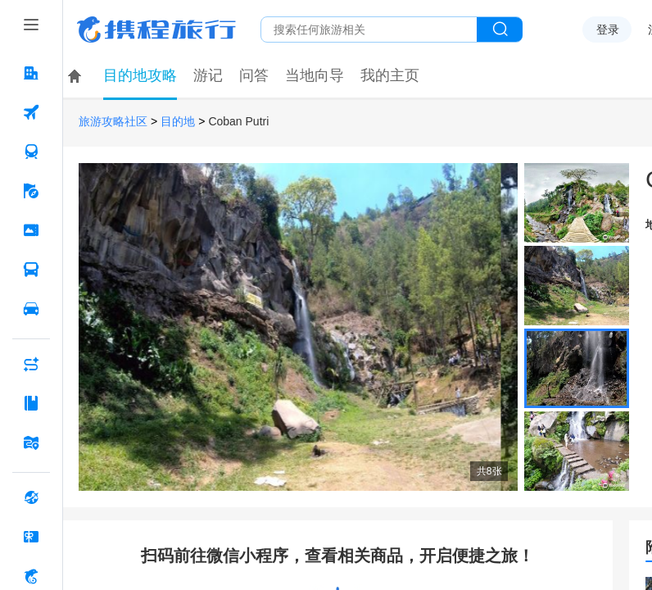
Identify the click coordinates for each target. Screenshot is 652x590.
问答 (254, 75)
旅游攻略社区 (113, 122)
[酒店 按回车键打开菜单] (31, 73)
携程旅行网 (156, 29)
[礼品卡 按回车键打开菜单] (31, 537)
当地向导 (314, 75)
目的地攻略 (140, 75)
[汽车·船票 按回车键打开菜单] (31, 269)
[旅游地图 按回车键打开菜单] (31, 442)
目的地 (178, 122)
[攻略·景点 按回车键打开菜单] (31, 403)
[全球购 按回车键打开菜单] (31, 497)
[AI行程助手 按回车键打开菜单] (31, 364)
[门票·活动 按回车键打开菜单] (31, 230)
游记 (208, 75)
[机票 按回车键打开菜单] (31, 112)
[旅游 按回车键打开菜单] (31, 191)
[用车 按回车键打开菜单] (31, 309)
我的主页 (389, 75)
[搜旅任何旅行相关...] (369, 29)
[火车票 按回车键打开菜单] (31, 151)
